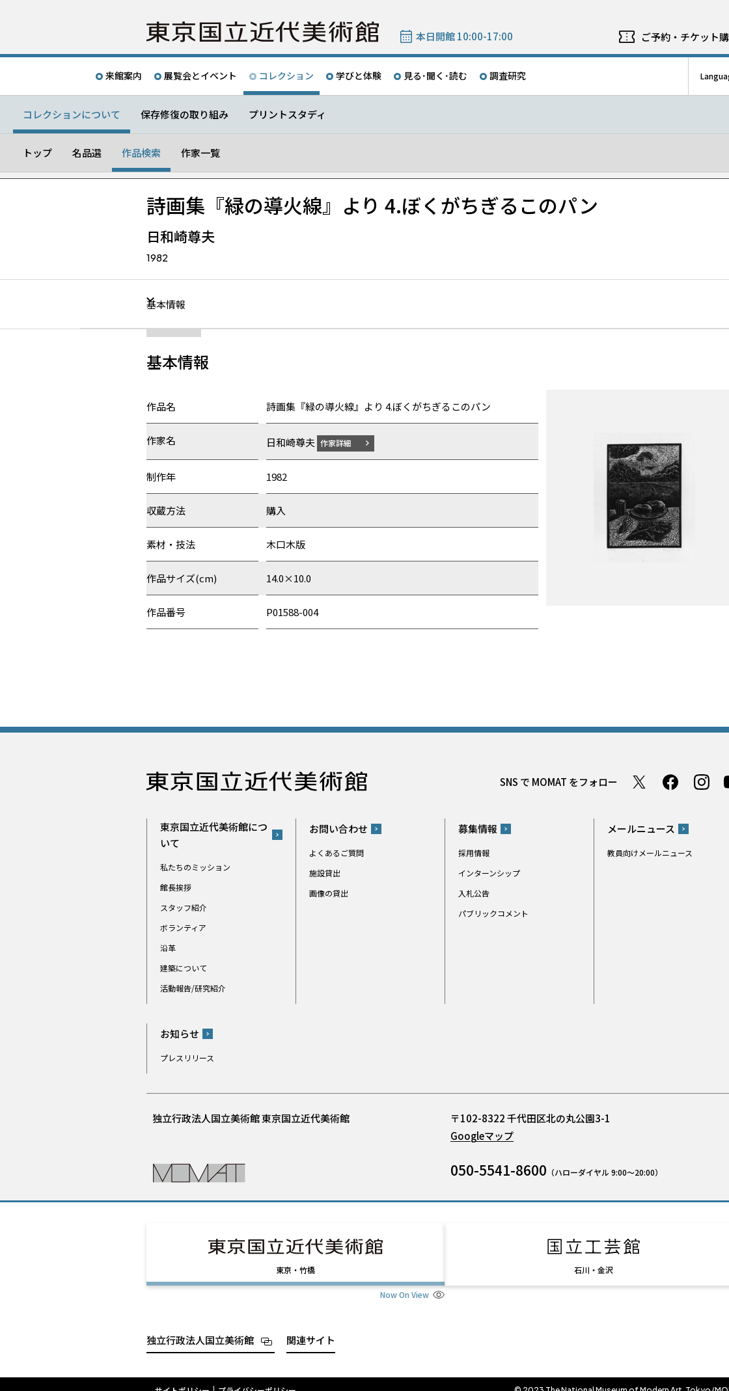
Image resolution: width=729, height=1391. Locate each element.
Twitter (639, 781)
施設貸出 (324, 872)
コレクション (286, 75)
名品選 (87, 152)
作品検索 (141, 152)
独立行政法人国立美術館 (200, 1327)
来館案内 (123, 75)
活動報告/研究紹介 (193, 987)
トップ (37, 152)
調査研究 (507, 75)
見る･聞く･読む (435, 75)
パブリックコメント (493, 913)
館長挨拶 (175, 886)
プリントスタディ (287, 114)
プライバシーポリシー (257, 1378)
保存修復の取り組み (184, 114)
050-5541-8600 (498, 1170)
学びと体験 (358, 75)
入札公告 (473, 892)
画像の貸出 (328, 892)
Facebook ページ (670, 781)
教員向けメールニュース (650, 852)
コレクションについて (71, 114)
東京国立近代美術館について (214, 834)
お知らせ (179, 1033)
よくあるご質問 (336, 852)
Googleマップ (482, 1135)
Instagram (701, 781)
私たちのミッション (195, 866)
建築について (183, 967)
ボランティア (183, 926)
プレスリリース (187, 1057)
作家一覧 (200, 152)
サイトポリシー (182, 1378)
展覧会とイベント (200, 75)
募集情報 (477, 828)
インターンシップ (489, 872)
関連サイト (310, 1327)
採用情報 (473, 852)
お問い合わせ (338, 828)
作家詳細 (343, 442)
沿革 (168, 946)
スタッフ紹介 (183, 906)
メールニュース (641, 828)
